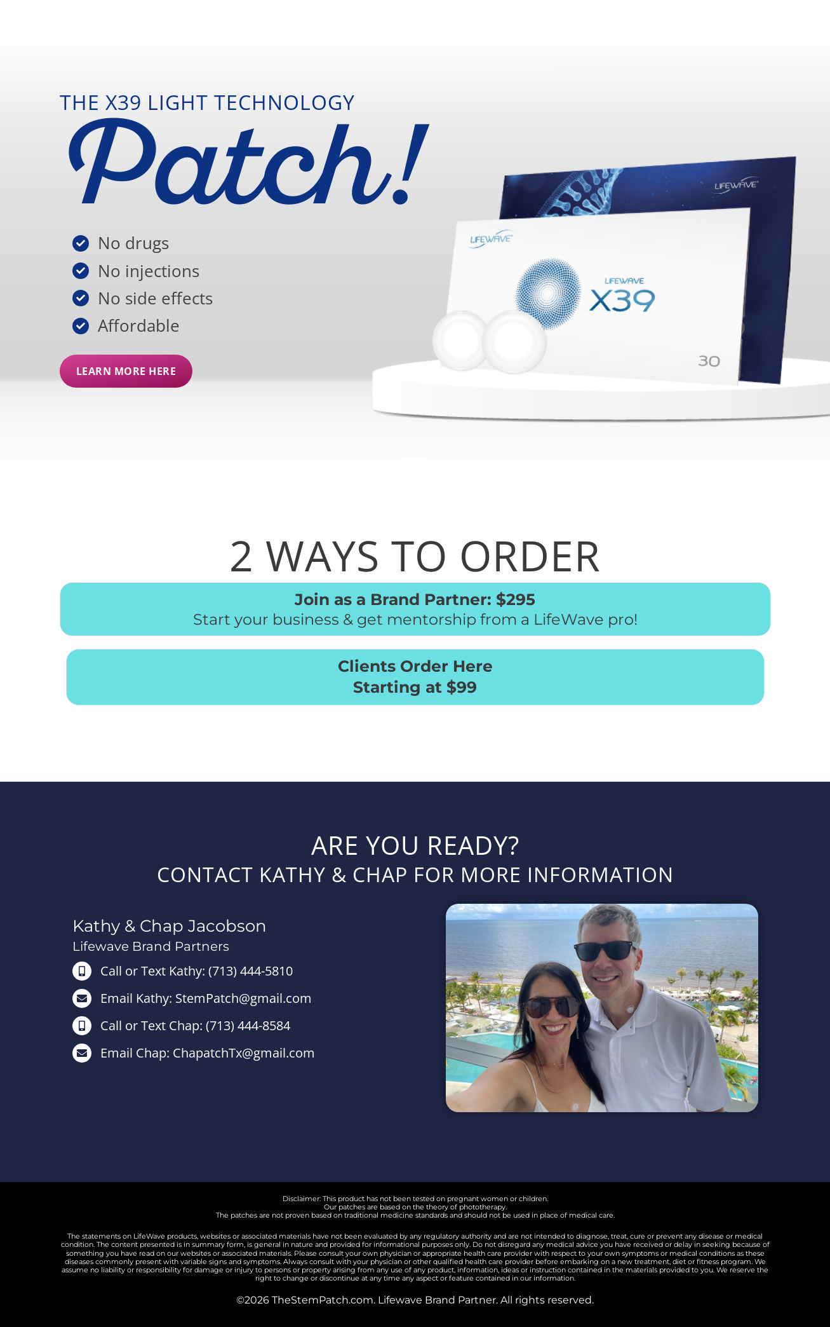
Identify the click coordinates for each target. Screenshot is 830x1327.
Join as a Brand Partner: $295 (415, 599)
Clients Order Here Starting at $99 (415, 677)
